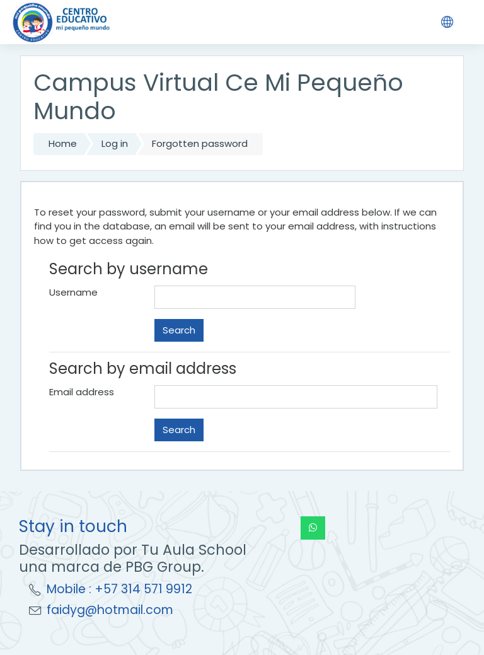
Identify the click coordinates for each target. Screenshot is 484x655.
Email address (81, 391)
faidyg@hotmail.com (110, 609)
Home (63, 143)
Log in (114, 143)
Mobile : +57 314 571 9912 (119, 589)
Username (73, 292)
